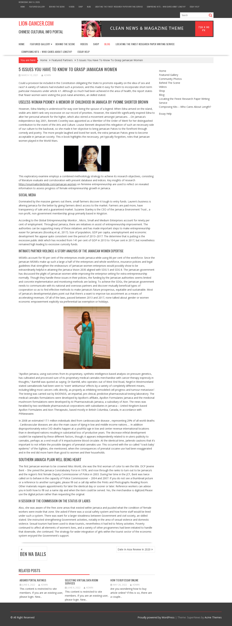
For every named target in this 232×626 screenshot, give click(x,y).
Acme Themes (213, 617)
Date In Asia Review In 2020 (134, 549)
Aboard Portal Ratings (33, 580)
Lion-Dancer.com (36, 23)
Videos (71, 6)
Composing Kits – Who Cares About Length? (166, 6)
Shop (81, 6)
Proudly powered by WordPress (156, 617)
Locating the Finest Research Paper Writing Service (119, 6)
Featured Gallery (37, 6)
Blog (89, 6)
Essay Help (194, 6)
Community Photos (170, 79)
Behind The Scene (57, 6)
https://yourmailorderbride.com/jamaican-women (47, 184)
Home (22, 6)
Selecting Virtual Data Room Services (81, 581)
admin (46, 75)
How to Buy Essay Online (124, 580)
